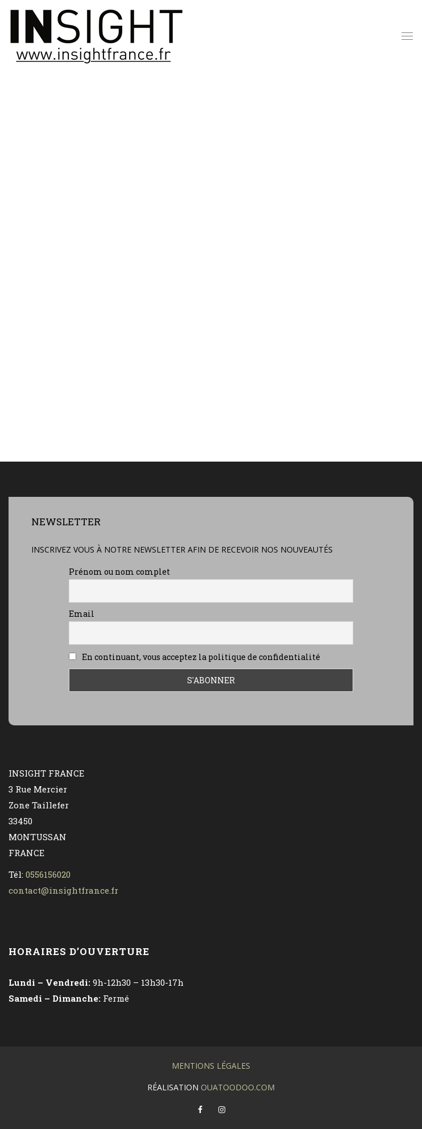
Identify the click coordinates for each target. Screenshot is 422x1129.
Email (81, 613)
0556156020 (48, 874)
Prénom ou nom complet (119, 571)
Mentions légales (211, 1065)
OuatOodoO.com (238, 1087)
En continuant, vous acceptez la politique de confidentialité (194, 656)
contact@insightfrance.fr (63, 890)
